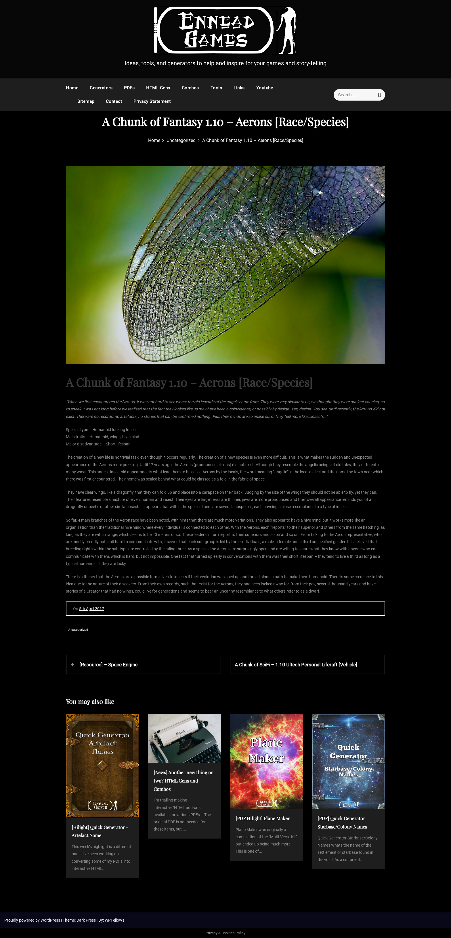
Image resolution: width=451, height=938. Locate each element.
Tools (216, 88)
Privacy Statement (152, 101)
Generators (101, 88)
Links (239, 88)
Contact (114, 101)
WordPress (51, 920)
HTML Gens (158, 88)
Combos (190, 88)
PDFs (129, 88)
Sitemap (85, 101)
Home (72, 88)
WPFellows (114, 920)
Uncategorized (78, 630)
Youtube (264, 88)
